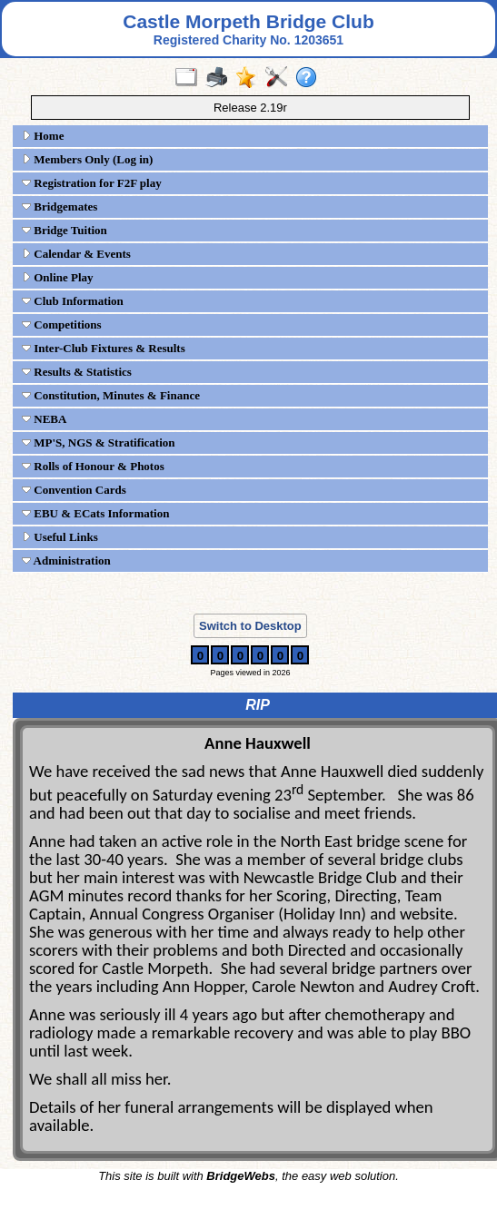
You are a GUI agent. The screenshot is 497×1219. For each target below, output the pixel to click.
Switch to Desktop (250, 626)
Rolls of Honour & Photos (93, 466)
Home (43, 136)
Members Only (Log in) (87, 159)
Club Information (73, 301)
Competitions (62, 324)
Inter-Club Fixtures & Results (103, 348)
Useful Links (60, 537)
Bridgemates (59, 206)
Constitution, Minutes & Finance (111, 395)
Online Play (58, 277)
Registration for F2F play (92, 183)
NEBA (44, 419)
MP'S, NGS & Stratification (98, 442)
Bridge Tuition (64, 230)
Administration (66, 560)
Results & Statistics (77, 371)
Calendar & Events (76, 254)
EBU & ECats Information (95, 513)
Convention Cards (74, 489)
